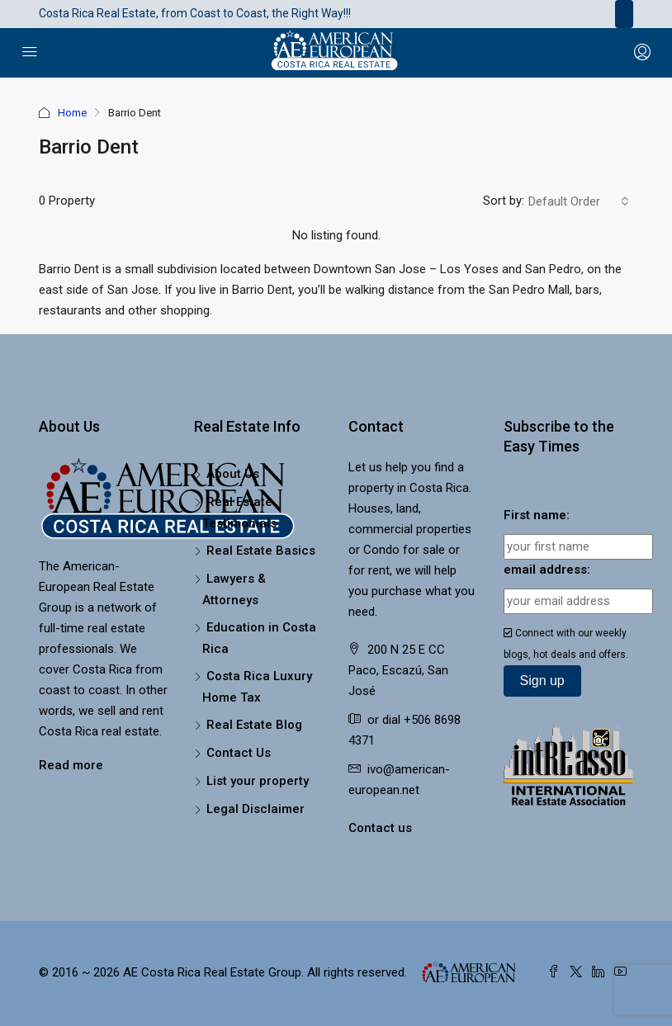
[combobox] (579, 201)
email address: (547, 569)
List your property (257, 780)
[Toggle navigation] (624, 14)
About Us (232, 473)
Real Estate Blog (254, 724)
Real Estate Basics (260, 550)
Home (72, 112)
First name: (537, 515)
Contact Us (238, 752)
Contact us (380, 827)
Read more (71, 765)
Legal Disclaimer (255, 808)
